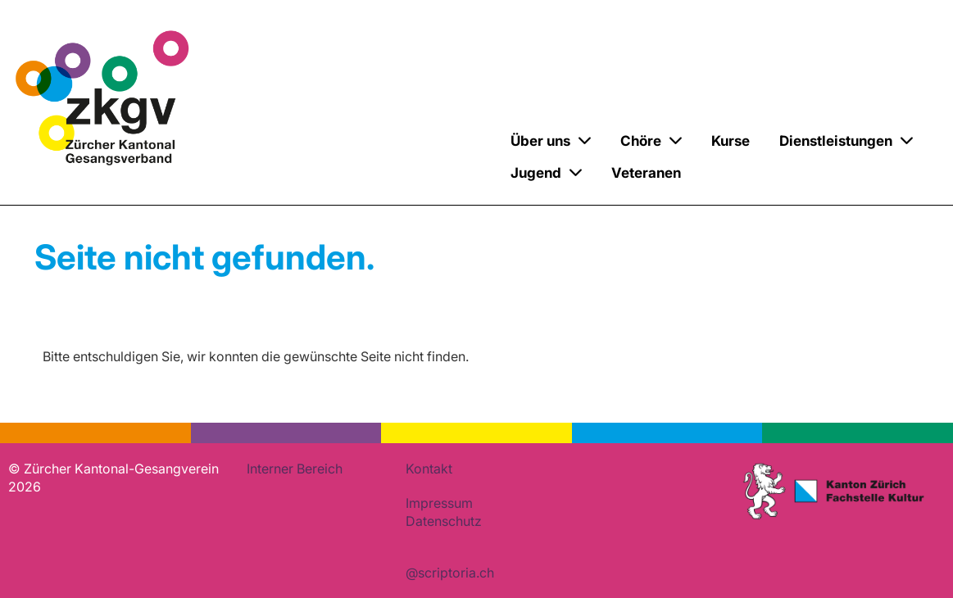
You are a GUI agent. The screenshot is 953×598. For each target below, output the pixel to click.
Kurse (730, 141)
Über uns (551, 141)
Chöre (651, 141)
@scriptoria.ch (450, 572)
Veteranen (646, 173)
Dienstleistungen (846, 141)
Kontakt (429, 468)
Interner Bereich (295, 468)
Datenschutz (444, 521)
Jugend (546, 173)
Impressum (439, 503)
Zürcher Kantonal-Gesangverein (325, 159)
